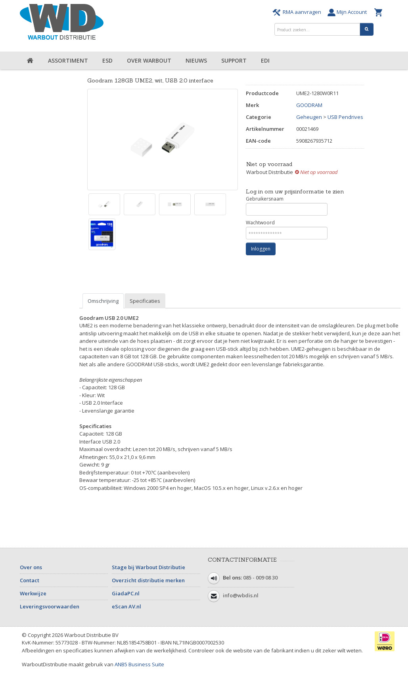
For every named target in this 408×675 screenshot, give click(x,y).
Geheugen (309, 116)
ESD (107, 60)
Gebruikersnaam (287, 205)
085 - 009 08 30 (260, 577)
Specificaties (145, 300)
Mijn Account (349, 11)
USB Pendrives (345, 116)
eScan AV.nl (126, 606)
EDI (265, 60)
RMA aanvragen (298, 11)
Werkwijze (33, 593)
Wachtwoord (287, 229)
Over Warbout (149, 60)
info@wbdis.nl (241, 595)
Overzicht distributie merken (148, 580)
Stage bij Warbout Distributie (148, 567)
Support (234, 60)
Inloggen (260, 248)
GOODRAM (309, 105)
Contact (29, 580)
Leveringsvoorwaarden (49, 606)
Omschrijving (103, 300)
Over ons (31, 567)
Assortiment (68, 60)
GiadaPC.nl (126, 593)
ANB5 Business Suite (139, 664)
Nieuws (196, 60)
